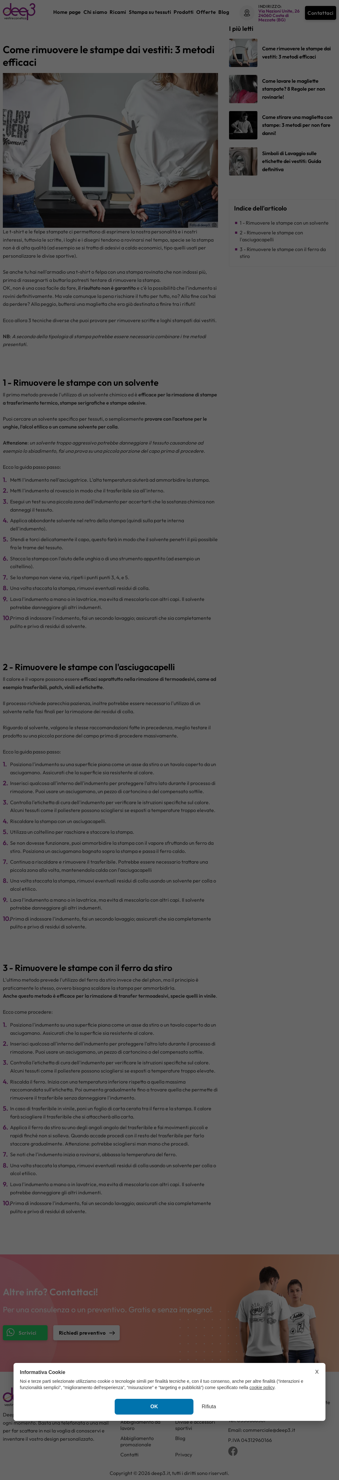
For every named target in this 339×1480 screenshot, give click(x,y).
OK (154, 1406)
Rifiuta (209, 1406)
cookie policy (262, 1387)
